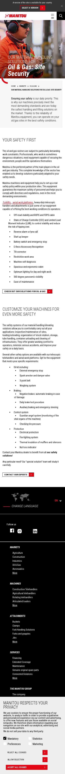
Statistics (37, 738)
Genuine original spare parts (25, 670)
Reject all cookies (28, 752)
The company (18, 694)
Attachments (17, 615)
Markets (15, 547)
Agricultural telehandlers (24, 593)
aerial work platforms (23, 202)
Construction (18, 557)
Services (15, 652)
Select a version (33, 8)
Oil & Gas (16, 565)
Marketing (37, 744)
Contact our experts (19, 475)
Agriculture (17, 553)
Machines (15, 583)
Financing (17, 658)
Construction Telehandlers (24, 589)
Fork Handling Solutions (23, 629)
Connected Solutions (22, 674)
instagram (22, 530)
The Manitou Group (21, 688)
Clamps (16, 625)
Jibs (14, 637)
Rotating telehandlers (22, 597)
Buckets (16, 621)
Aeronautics (18, 569)
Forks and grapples (21, 633)
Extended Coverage (21, 662)
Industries (17, 561)
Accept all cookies (28, 767)
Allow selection (28, 759)
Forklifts (7, 202)
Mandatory (13, 738)
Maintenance (18, 666)
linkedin (37, 530)
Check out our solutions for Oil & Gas (28, 291)
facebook (10, 530)
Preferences (14, 744)
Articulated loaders (21, 601)
